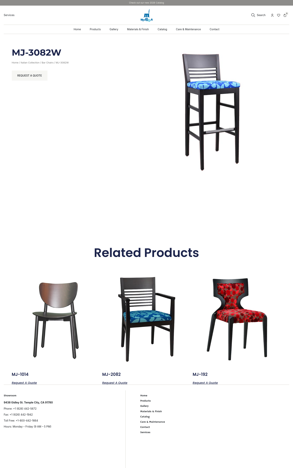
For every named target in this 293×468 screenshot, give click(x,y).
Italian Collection (30, 62)
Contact (145, 427)
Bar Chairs (47, 62)
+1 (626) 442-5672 (24, 408)
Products (145, 401)
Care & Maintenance (152, 422)
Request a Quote (29, 75)
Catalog (145, 416)
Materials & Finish (151, 411)
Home (15, 62)
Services (145, 432)
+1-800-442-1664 (27, 420)
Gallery (144, 406)
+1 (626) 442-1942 (21, 414)
